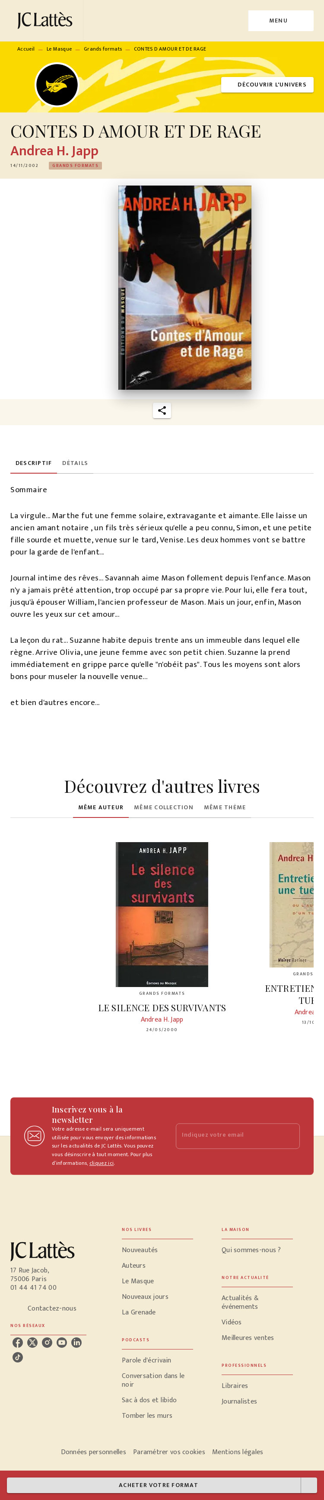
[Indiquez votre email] (227, 1136)
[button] (267, 85)
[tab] (33, 463)
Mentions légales (237, 1452)
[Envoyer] (289, 1136)
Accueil (26, 49)
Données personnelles (93, 1452)
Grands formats (103, 49)
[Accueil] (46, 20)
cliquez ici (101, 1163)
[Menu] (281, 20)
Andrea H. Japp (54, 151)
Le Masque (59, 49)
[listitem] (17, 1342)
